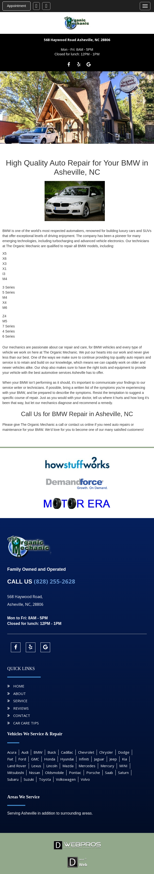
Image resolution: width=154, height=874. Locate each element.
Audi (24, 752)
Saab (109, 772)
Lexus (36, 765)
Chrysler (106, 752)
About (19, 693)
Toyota (45, 779)
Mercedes (87, 765)
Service (20, 700)
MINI (123, 765)
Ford (22, 759)
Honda (49, 759)
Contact (21, 715)
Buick (51, 752)
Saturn (123, 772)
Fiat (10, 759)
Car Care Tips (26, 723)
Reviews (21, 708)
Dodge (123, 752)
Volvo (85, 779)
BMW (37, 752)
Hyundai (67, 759)
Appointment (16, 6)
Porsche (93, 772)
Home (18, 686)
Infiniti (84, 759)
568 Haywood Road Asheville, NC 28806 (77, 39)
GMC (35, 759)
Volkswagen (66, 779)
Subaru (13, 779)
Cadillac (67, 752)
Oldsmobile (54, 772)
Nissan (34, 772)
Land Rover (16, 765)
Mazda (68, 765)
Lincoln (51, 765)
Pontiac (75, 772)
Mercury (107, 765)
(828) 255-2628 (54, 581)
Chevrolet (86, 752)
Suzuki (29, 779)
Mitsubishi (15, 772)
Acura (11, 752)
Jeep (113, 759)
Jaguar (99, 759)
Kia (124, 759)
